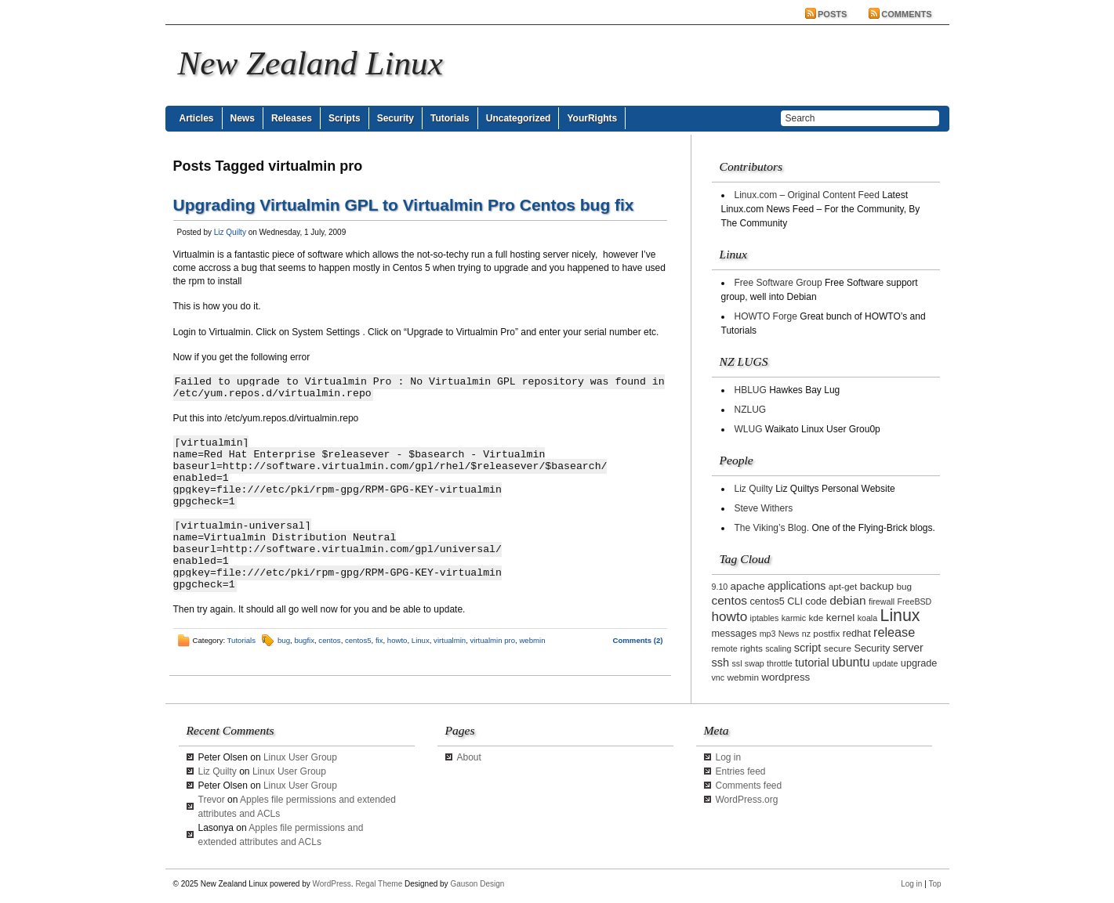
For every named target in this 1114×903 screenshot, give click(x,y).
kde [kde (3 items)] (815, 617)
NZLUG (751, 409)
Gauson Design (477, 884)
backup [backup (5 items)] (877, 586)
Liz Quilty (230, 232)
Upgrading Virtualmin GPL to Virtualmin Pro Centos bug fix (403, 205)
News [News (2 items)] (789, 633)
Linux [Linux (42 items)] (900, 615)
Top (934, 884)
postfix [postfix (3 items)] (826, 633)
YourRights (592, 118)
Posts (832, 14)
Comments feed (749, 785)
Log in (729, 757)
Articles (197, 118)
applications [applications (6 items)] (796, 586)
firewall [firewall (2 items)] (881, 601)
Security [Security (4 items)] (872, 648)
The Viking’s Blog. (772, 527)
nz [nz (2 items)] (806, 633)
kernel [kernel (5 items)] (840, 617)
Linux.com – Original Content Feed (807, 195)
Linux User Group (300, 757)
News (242, 118)
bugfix (304, 640)
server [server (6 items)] (908, 647)
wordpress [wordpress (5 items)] (785, 677)
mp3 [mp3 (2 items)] (768, 633)
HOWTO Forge (766, 316)
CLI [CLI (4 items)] (795, 601)
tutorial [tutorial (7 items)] (812, 662)
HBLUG (751, 390)
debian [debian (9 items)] (847, 600)
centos (329, 640)
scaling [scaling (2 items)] (778, 648)
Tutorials (450, 118)
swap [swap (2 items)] (754, 663)
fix (379, 640)
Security (395, 118)
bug (284, 640)
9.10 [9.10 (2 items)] (720, 586)
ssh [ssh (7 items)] (721, 662)
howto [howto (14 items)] (730, 616)
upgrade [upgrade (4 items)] (919, 663)
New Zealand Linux (310, 63)
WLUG (749, 429)
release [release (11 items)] (894, 632)
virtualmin (450, 640)
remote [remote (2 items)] (725, 648)
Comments (906, 14)
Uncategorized (518, 118)
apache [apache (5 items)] (748, 586)
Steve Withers (764, 508)
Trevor (211, 799)
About (469, 757)
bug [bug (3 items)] (904, 586)
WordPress (332, 884)
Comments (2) (638, 640)
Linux (421, 640)
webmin (532, 640)
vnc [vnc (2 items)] (718, 677)
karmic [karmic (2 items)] (794, 618)
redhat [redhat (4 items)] (857, 633)
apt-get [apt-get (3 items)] (843, 586)
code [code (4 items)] (816, 601)
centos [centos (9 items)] (730, 600)
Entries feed (741, 771)
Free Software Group (778, 282)
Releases (291, 118)
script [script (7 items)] (808, 647)
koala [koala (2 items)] (867, 618)
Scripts (344, 118)
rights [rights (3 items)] (751, 648)
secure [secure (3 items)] (837, 648)
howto (397, 640)
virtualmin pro (493, 640)
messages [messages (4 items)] (734, 633)
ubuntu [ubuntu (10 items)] (851, 662)
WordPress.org (747, 799)
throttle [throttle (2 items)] (780, 663)
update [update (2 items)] (885, 663)
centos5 (358, 640)
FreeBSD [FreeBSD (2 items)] (914, 601)
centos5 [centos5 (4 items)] (766, 601)
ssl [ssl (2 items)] (736, 663)
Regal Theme (378, 884)
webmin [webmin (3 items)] (743, 677)
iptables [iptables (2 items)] (764, 618)
